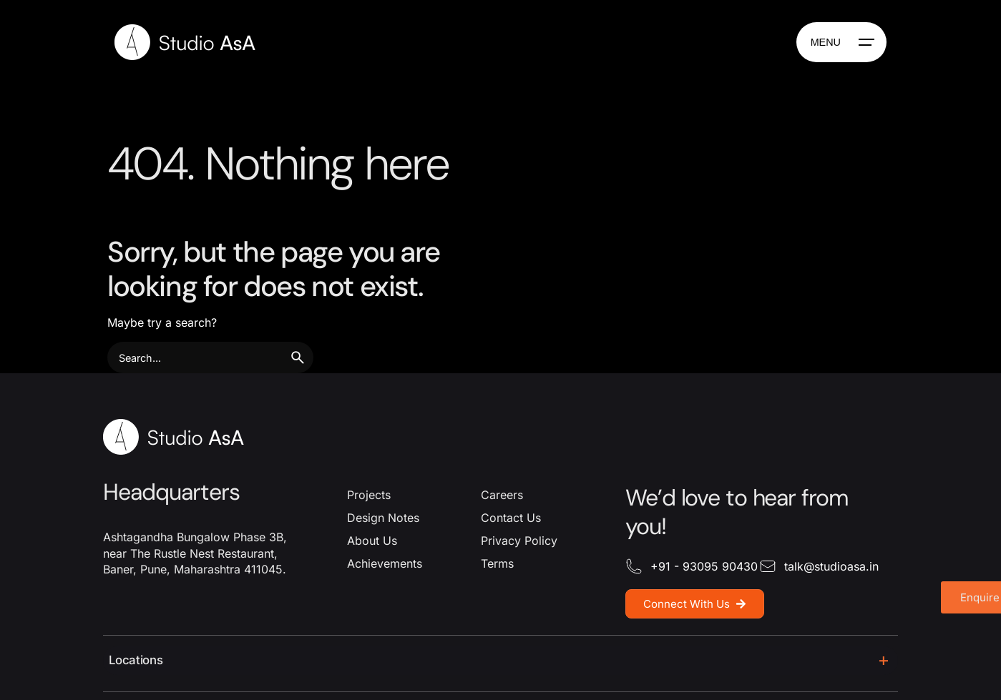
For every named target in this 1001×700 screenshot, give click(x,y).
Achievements (384, 563)
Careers (502, 495)
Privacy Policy (519, 540)
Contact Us (511, 518)
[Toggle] (883, 660)
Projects (369, 495)
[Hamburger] (841, 42)
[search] (297, 357)
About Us (372, 540)
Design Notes (383, 518)
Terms (497, 563)
